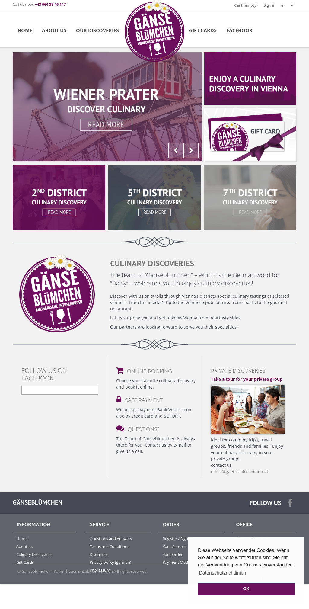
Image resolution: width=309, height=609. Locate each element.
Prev (176, 150)
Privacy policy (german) (110, 562)
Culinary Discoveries (34, 554)
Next (191, 150)
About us (24, 546)
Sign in (270, 5)
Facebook (239, 30)
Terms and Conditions (109, 546)
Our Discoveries (97, 30)
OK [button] (246, 588)
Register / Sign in (177, 538)
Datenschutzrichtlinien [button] (222, 572)
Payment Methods (179, 562)
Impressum (100, 570)
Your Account (175, 546)
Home (25, 30)
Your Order (173, 554)
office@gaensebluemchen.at (239, 471)
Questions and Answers (111, 538)
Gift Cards (203, 30)
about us (54, 30)
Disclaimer (99, 554)
